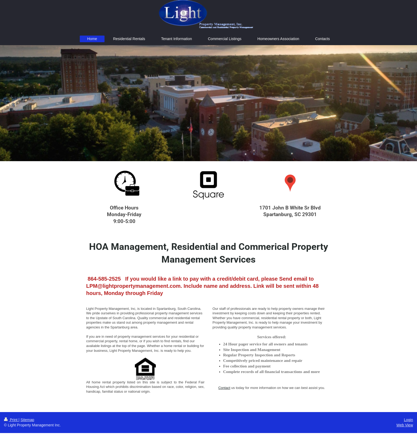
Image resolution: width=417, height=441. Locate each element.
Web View (404, 425)
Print (11, 420)
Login (408, 420)
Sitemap (27, 420)
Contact (224, 388)
